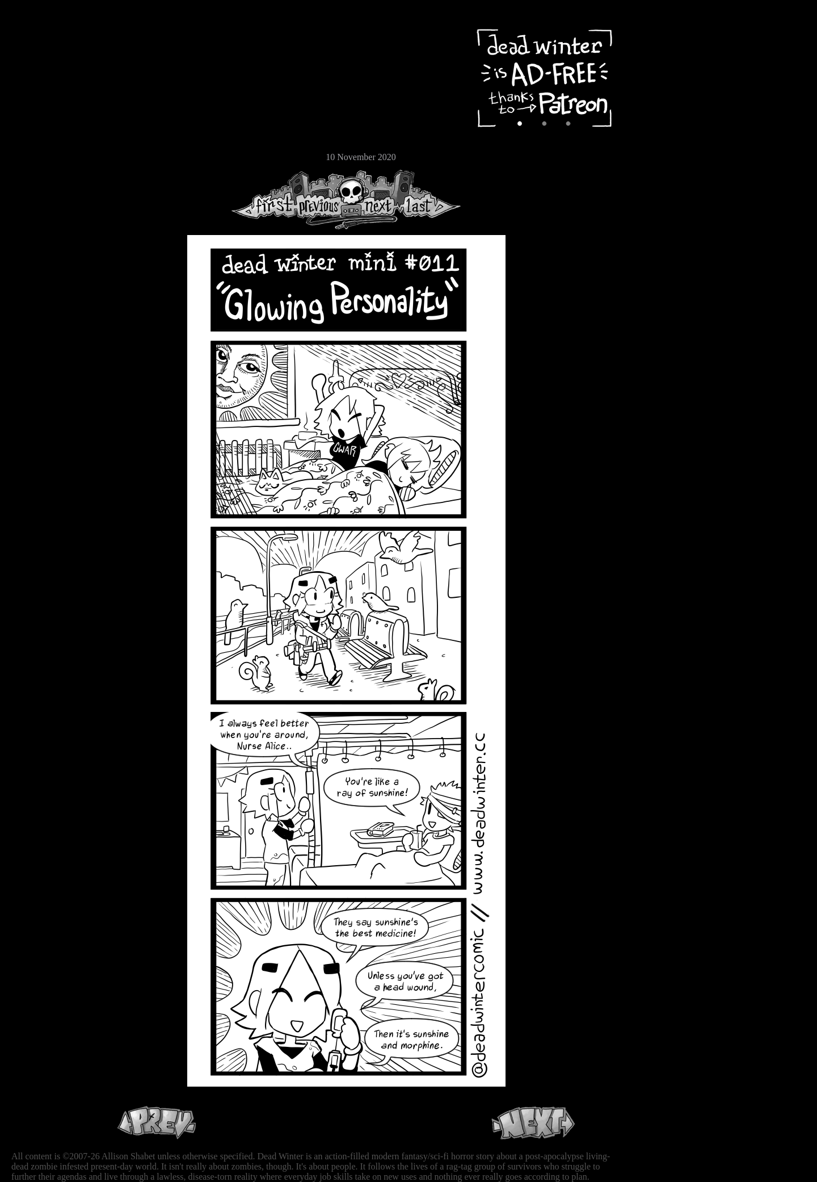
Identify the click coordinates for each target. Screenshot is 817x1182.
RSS (42, 176)
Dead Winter (85, 36)
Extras (42, 119)
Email (42, 155)
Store (42, 137)
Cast (42, 100)
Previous (323, 199)
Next (375, 199)
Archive (42, 81)
